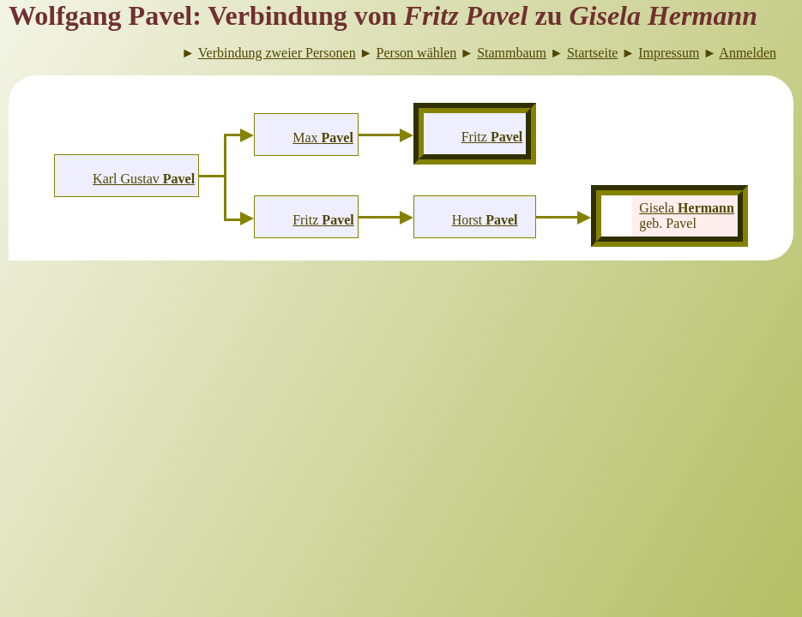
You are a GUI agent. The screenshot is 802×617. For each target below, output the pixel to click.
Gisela (686, 208)
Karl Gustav (144, 178)
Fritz (323, 220)
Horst (485, 220)
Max (322, 137)
